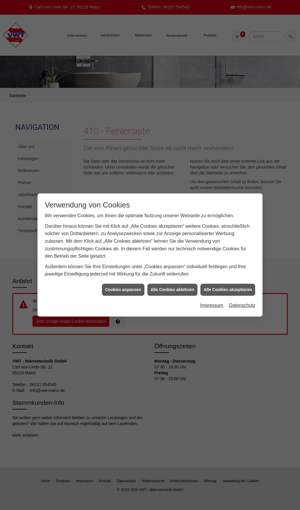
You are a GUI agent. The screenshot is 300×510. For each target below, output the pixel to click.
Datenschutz (242, 299)
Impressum (211, 299)
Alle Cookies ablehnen (172, 283)
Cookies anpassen (123, 283)
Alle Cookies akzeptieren (228, 283)
